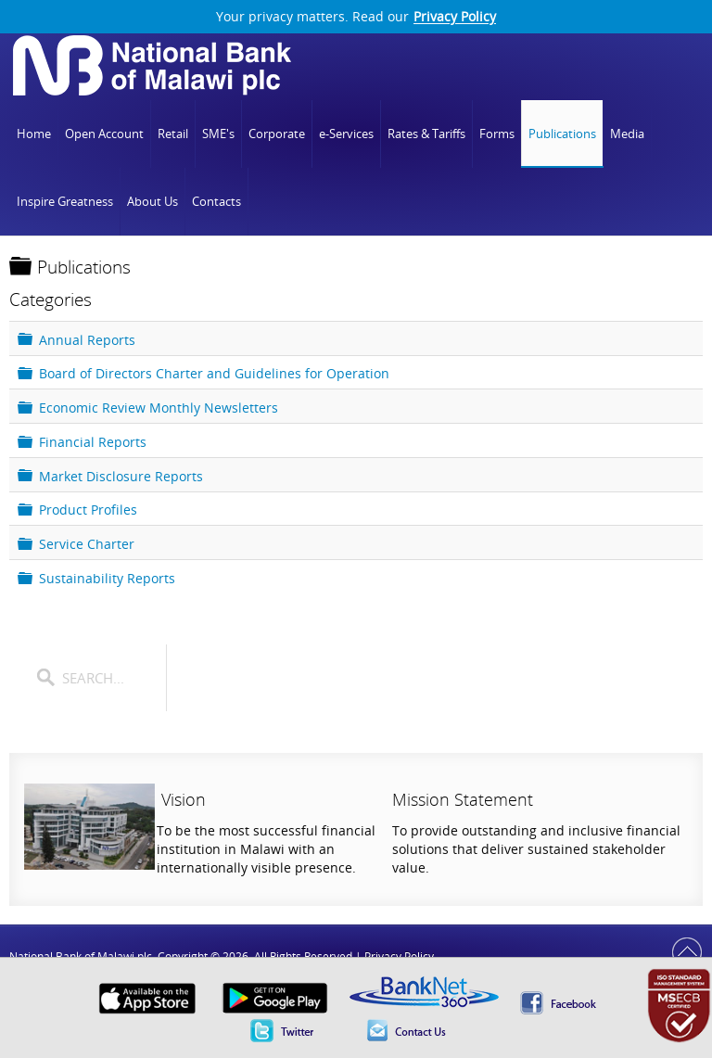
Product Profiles (88, 509)
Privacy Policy (454, 16)
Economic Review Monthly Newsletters (158, 407)
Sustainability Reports (107, 577)
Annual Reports (87, 339)
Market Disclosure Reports (121, 475)
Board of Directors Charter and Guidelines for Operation (214, 373)
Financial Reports (92, 441)
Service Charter (86, 544)
